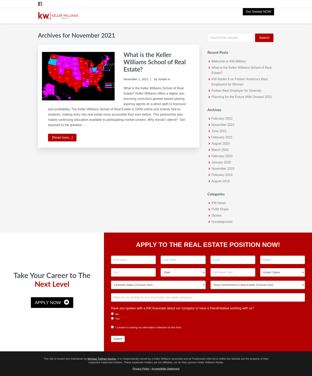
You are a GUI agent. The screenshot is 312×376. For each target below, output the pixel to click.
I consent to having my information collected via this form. (146, 327)
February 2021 (221, 137)
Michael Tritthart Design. (102, 358)
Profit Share (219, 209)
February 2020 (221, 156)
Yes (115, 318)
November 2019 (223, 168)
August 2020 (220, 143)
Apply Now (48, 302)
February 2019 (221, 175)
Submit (117, 338)
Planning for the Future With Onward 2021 (241, 97)
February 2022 (221, 118)
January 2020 (221, 162)
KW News (218, 203)
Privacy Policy (141, 368)
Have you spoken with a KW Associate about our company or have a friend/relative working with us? (182, 308)
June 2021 (219, 131)
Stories (216, 215)
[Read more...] (64, 138)
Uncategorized (221, 221)
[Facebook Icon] (40, 4)
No (115, 314)
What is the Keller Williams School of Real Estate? (155, 62)
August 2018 (220, 181)
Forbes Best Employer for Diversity (236, 90)
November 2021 (223, 124)
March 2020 (220, 150)
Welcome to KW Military (228, 61)
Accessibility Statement (165, 368)
